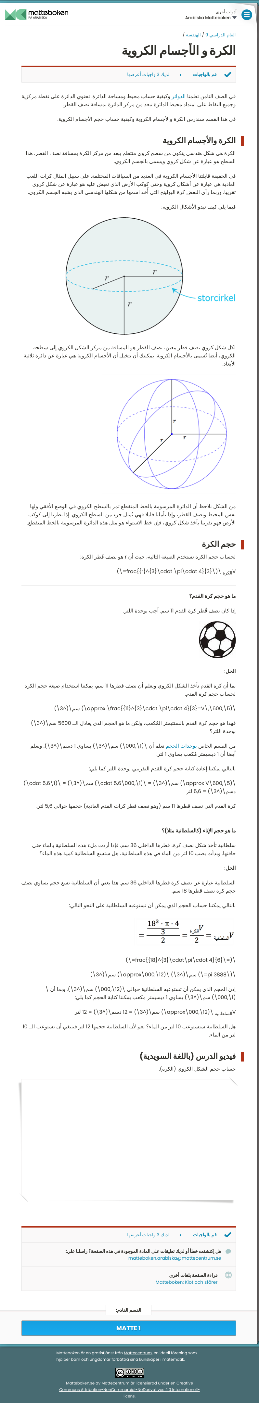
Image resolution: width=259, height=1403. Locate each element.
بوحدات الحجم (181, 746)
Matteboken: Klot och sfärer (187, 1282)
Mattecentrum (138, 1353)
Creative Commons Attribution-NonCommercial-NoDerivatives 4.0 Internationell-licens (129, 1390)
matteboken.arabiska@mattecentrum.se (174, 1258)
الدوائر (179, 96)
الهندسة (193, 35)
